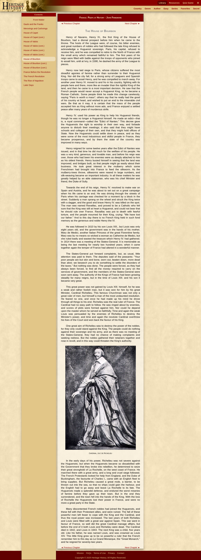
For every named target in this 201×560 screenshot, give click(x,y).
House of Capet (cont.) (34, 37)
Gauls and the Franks (33, 24)
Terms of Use (100, 553)
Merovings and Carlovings (35, 28)
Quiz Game (188, 3)
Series (175, 8)
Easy (166, 8)
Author (157, 8)
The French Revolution (34, 76)
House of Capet (31, 33)
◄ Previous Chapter (70, 23)
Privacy (111, 553)
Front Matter (38, 20)
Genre (148, 8)
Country (138, 8)
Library (162, 3)
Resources (174, 3)
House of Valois (31, 41)
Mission (80, 553)
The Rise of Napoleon (34, 81)
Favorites (185, 8)
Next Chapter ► (132, 23)
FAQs (88, 553)
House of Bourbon (32, 59)
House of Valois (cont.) (34, 46)
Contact (120, 553)
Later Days (29, 85)
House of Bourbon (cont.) (35, 63)
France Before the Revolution (37, 72)
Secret (196, 8)
